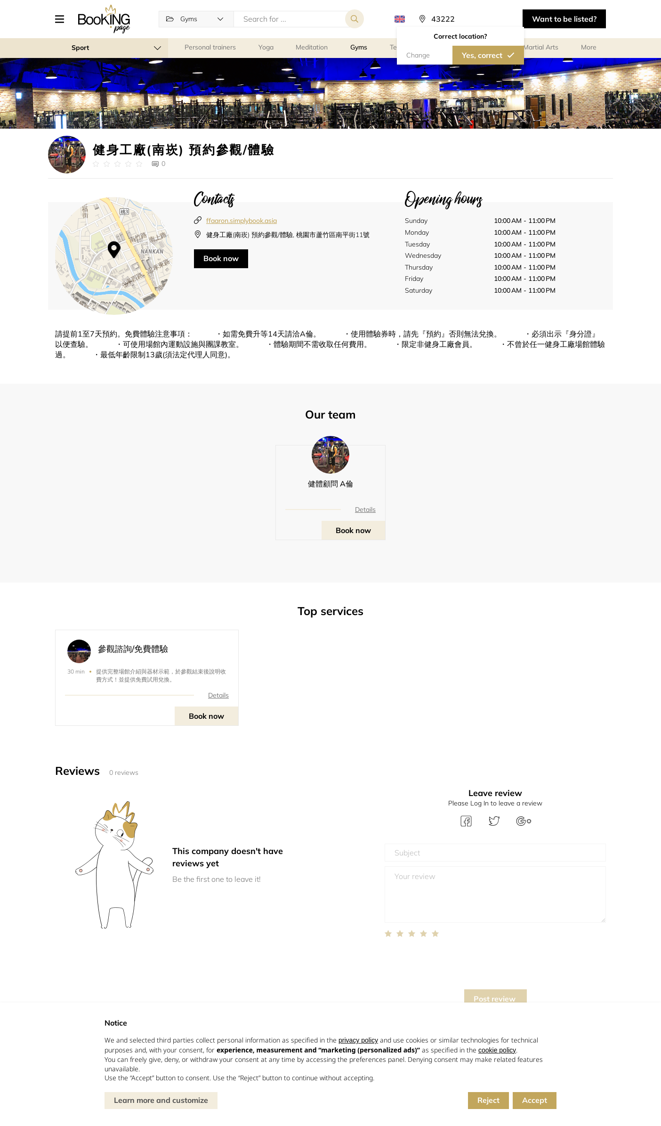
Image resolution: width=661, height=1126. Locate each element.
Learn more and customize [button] (161, 1100)
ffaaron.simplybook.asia (241, 220)
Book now (221, 258)
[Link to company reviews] (117, 164)
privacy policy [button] (358, 1040)
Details (365, 509)
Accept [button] (534, 1100)
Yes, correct (482, 55)
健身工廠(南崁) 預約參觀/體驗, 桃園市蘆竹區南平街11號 (288, 234)
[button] (63, 18)
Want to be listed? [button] (564, 19)
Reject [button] (488, 1100)
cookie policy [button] (497, 1050)
